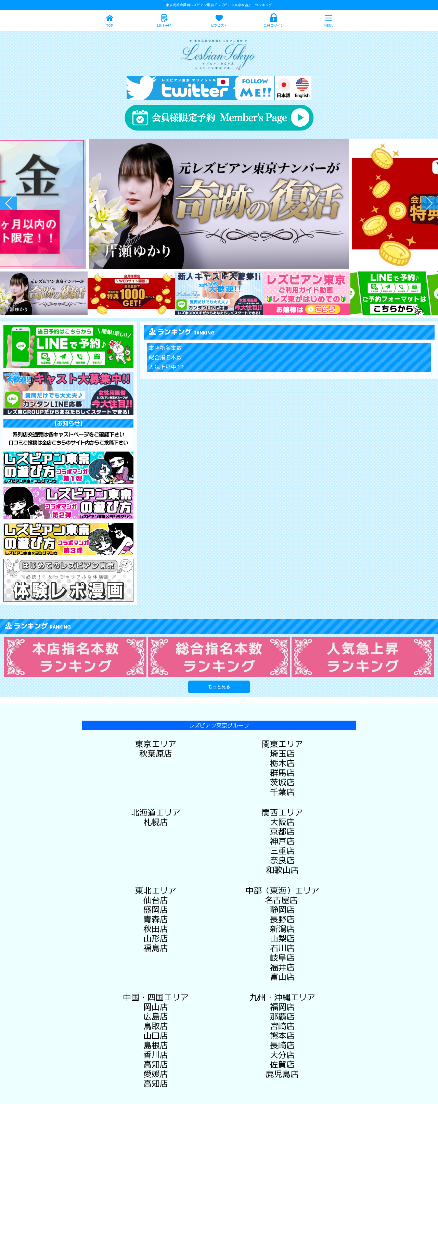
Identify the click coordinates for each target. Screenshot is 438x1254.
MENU (329, 25)
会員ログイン (273, 25)
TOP (109, 25)
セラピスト (219, 25)
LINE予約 (164, 25)
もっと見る (219, 687)
